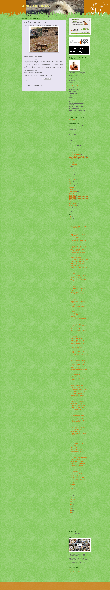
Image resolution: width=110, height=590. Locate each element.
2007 (71, 512)
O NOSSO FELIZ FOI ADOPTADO (78, 360)
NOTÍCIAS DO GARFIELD (76, 230)
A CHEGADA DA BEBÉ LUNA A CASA (79, 288)
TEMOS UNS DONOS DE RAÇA (78, 443)
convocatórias (71, 174)
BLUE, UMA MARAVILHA (76, 376)
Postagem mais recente (28, 94)
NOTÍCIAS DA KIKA (75, 431)
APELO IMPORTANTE (76, 467)
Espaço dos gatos (72, 177)
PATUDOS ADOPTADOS (76, 447)
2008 (71, 510)
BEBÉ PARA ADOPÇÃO (76, 265)
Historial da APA (72, 179)
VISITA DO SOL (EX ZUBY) (77, 338)
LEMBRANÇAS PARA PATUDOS (78, 362)
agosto (72, 486)
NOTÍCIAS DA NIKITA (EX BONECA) (79, 457)
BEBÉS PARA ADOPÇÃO (76, 232)
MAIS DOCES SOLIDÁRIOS (77, 418)
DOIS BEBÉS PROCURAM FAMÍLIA (79, 349)
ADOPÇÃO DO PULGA (76, 277)
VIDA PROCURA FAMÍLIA (77, 409)
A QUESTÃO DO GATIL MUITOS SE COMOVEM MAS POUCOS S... (79, 293)
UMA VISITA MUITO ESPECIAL (78, 261)
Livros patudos (71, 187)
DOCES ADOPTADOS (75, 237)
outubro (73, 482)
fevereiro (73, 499)
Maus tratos (71, 189)
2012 (71, 221)
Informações (71, 185)
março (72, 497)
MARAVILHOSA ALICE (76, 257)
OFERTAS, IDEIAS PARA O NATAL (78, 436)
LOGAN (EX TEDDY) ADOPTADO (78, 407)
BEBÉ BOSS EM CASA (76, 459)
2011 (71, 504)
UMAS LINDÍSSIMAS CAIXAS (77, 322)
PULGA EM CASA (75, 367)
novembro (73, 224)
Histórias (70, 181)
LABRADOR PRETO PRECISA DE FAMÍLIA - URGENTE (78, 243)
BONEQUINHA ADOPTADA (77, 385)
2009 (71, 508)
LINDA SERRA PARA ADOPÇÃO (78, 304)
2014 (71, 216)
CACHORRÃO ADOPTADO (77, 473)
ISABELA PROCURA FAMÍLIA (77, 477)
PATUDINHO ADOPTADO (76, 449)
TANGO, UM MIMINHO (76, 429)
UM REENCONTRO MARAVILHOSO (79, 463)
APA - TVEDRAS (35, 6)
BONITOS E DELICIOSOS (76, 358)
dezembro (73, 222)
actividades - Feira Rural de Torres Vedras (77, 156)
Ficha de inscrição (72, 119)
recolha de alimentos (73, 203)
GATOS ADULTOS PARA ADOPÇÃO (79, 439)
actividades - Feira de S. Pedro (75, 154)
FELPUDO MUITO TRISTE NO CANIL (79, 369)
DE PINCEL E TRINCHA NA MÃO (78, 275)
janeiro (72, 501)
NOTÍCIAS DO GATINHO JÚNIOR (78, 269)
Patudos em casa (32, 80)
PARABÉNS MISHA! (75, 336)
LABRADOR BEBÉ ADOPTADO (78, 252)
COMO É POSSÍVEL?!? (76, 445)
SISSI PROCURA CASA (76, 328)
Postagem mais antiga (60, 94)
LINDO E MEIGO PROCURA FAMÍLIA (79, 389)
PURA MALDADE (75, 316)
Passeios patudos (72, 195)
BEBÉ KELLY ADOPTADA (76, 295)
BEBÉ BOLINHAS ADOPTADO (77, 282)
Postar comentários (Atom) (31, 97)
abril (72, 495)
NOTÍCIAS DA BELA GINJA (77, 403)
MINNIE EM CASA (75, 475)
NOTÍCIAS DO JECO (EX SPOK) (78, 461)
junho (72, 490)
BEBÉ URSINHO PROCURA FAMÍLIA (79, 267)
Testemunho (71, 209)
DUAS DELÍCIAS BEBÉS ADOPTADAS (79, 259)
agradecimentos (72, 162)
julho (72, 488)
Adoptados (71, 160)
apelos (70, 166)
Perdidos (70, 201)
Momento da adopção (73, 191)
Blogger (62, 587)
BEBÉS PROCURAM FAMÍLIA (77, 395)
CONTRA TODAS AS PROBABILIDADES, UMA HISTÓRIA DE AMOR (77, 373)
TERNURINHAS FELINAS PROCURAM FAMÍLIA (76, 412)
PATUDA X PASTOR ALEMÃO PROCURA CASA (77, 250)
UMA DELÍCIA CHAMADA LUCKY (78, 255)
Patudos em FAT (72, 199)
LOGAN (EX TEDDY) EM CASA (78, 405)
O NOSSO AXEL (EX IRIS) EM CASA (79, 330)
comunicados (71, 172)
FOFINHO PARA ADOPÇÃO (77, 465)
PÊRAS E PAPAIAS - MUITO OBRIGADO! (77, 314)
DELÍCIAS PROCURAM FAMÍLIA (78, 343)
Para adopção (71, 193)
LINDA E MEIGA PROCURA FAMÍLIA (79, 391)
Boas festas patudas (72, 170)
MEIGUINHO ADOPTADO (76, 393)
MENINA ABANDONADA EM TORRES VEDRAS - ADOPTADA (79, 346)
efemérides (71, 176)
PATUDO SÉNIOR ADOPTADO (77, 451)
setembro (73, 484)
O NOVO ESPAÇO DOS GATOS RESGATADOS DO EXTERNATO (78, 240)
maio (72, 493)
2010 (71, 506)
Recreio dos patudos (73, 205)
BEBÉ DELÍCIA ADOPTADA (77, 387)
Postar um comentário (29, 87)
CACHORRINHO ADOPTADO (77, 441)
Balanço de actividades (73, 168)
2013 (71, 218)
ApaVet (70, 569)
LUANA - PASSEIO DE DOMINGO (78, 427)
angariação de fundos (73, 164)
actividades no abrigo (73, 158)
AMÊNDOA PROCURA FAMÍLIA (78, 263)
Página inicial (44, 94)
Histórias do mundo (72, 183)
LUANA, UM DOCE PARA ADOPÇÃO (79, 479)
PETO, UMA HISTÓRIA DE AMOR (78, 401)
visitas (70, 211)
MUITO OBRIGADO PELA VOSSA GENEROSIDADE (78, 421)
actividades (71, 152)
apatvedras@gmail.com (77, 85)
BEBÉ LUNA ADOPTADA (76, 290)
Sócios (70, 207)
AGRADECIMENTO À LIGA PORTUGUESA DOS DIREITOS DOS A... (79, 325)
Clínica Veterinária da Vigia (74, 571)
